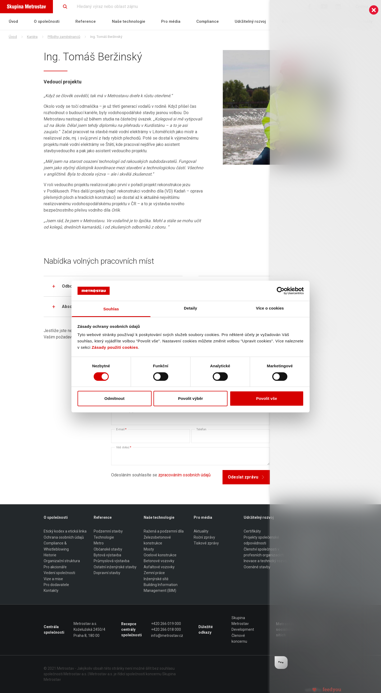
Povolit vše (266, 398)
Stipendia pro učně (309, 543)
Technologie (104, 537)
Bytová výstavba (107, 555)
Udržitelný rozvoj (250, 21)
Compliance (207, 21)
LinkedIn (316, 635)
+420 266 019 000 (166, 624)
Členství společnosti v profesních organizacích (264, 552)
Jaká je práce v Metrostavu (306, 552)
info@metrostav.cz (167, 635)
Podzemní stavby (108, 531)
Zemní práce (154, 573)
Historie (50, 555)
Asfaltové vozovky (159, 567)
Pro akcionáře (55, 567)
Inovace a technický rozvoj (265, 561)
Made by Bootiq (324, 668)
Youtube (316, 630)
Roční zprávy (204, 537)
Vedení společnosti (59, 573)
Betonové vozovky (159, 561)
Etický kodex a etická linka (65, 531)
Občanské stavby (108, 549)
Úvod (13, 21)
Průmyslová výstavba (111, 561)
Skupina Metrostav (240, 621)
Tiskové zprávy (206, 543)
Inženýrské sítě (156, 579)
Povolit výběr (190, 398)
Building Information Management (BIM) (161, 588)
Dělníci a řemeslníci (309, 567)
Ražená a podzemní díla (164, 531)
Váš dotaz (123, 447)
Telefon (201, 429)
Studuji (299, 585)
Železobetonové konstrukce (157, 540)
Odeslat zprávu (246, 477)
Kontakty (364, 21)
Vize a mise (53, 579)
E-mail (121, 429)
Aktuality (201, 531)
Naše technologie (128, 21)
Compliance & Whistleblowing (56, 546)
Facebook (317, 624)
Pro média (170, 21)
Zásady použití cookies (115, 347)
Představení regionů (310, 579)
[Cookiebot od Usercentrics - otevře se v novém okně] (280, 291)
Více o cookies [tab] (270, 308)
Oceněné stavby (257, 567)
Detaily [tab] (190, 308)
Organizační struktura (62, 561)
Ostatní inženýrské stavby (115, 567)
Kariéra (289, 21)
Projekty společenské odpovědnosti (261, 540)
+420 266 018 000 (166, 630)
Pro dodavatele (326, 21)
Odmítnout (115, 398)
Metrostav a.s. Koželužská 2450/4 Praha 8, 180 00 (89, 630)
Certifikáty (252, 531)
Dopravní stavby (107, 573)
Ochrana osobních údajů (64, 537)
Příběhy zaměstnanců (64, 37)
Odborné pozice (307, 561)
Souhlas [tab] (111, 309)
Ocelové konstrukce (160, 555)
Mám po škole (305, 573)
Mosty (149, 549)
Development (243, 630)
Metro (99, 543)
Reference (85, 21)
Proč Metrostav (306, 531)
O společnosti (47, 21)
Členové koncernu (239, 638)
